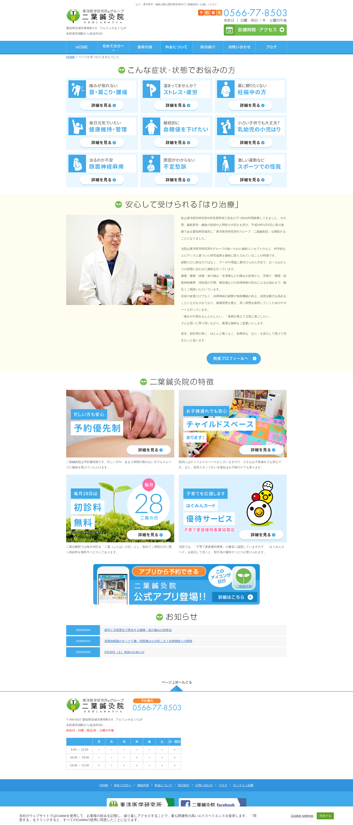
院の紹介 (184, 785)
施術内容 (143, 785)
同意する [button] (325, 816)
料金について (163, 785)
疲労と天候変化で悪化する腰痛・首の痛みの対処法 (138, 630)
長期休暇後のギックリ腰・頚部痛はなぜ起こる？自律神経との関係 (148, 641)
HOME (70, 57)
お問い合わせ (204, 785)
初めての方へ (122, 785)
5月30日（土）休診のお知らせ (124, 652)
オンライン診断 (243, 785)
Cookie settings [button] (302, 816)
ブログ (223, 785)
